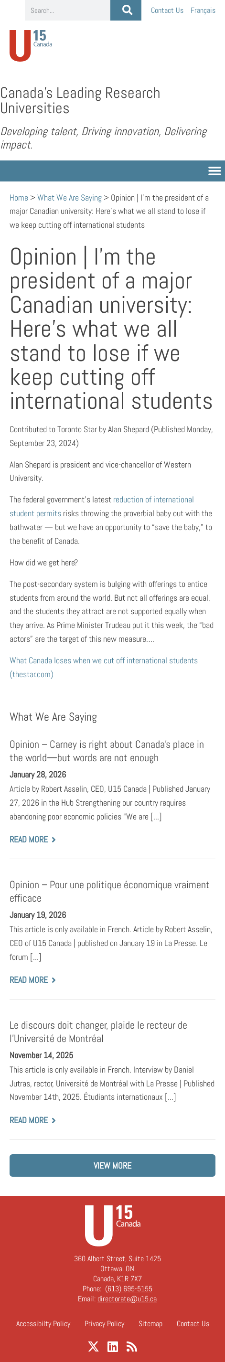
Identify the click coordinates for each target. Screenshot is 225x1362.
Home (19, 197)
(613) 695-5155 (128, 1289)
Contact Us (167, 10)
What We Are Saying (69, 197)
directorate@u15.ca (127, 1299)
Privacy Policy (104, 1324)
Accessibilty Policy (43, 1324)
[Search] (125, 10)
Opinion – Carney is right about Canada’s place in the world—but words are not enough (107, 751)
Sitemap (150, 1324)
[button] (214, 170)
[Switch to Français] (203, 10)
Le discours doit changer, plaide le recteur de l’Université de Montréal (98, 1032)
